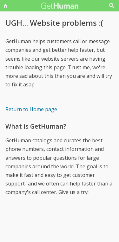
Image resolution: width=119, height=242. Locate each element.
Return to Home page (31, 109)
